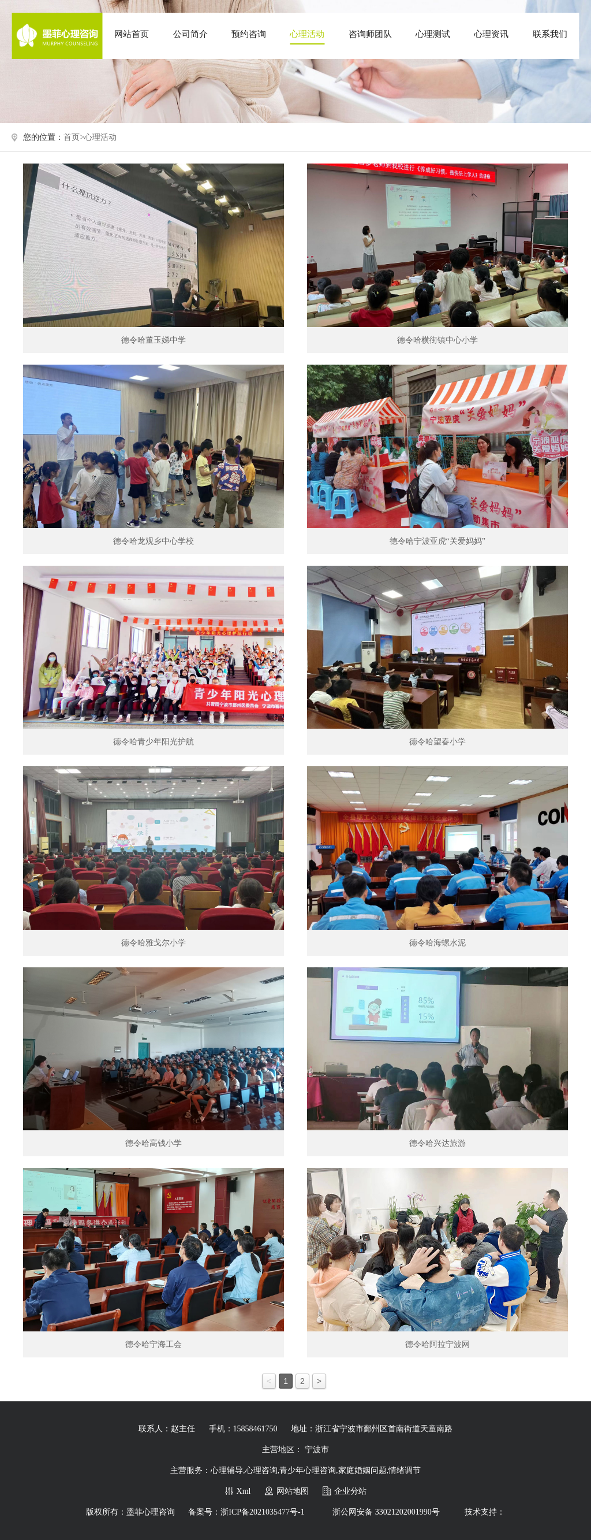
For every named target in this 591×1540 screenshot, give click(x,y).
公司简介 (190, 34)
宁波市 (317, 1449)
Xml (244, 1491)
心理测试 (433, 34)
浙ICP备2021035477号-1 (262, 1512)
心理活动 (307, 34)
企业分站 (350, 1491)
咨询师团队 (370, 34)
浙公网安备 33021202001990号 (386, 1512)
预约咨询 (248, 34)
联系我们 (550, 34)
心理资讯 (491, 34)
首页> (73, 137)
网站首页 (131, 34)
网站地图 (292, 1491)
